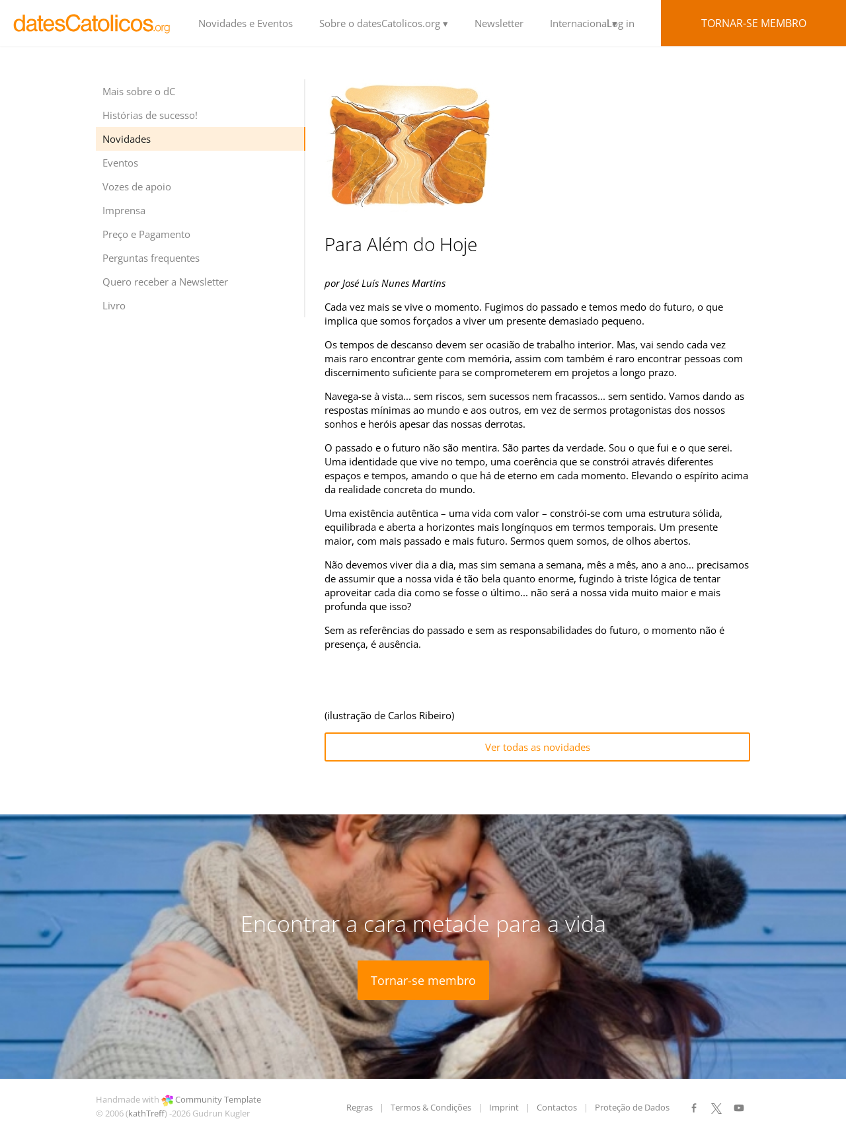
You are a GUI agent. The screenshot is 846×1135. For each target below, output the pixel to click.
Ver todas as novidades (537, 747)
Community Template (218, 1099)
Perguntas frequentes (151, 257)
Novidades (126, 138)
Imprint (504, 1107)
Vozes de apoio (136, 186)
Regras (359, 1107)
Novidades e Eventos (245, 23)
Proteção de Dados (632, 1107)
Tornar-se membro (753, 23)
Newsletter (499, 23)
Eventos (120, 162)
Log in (620, 23)
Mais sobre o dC (138, 91)
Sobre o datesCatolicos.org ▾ (383, 23)
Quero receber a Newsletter (165, 281)
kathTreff (146, 1113)
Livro (114, 305)
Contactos (557, 1107)
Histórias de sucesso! (150, 115)
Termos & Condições (431, 1107)
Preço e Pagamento (146, 234)
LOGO (92, 23)
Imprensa (123, 210)
